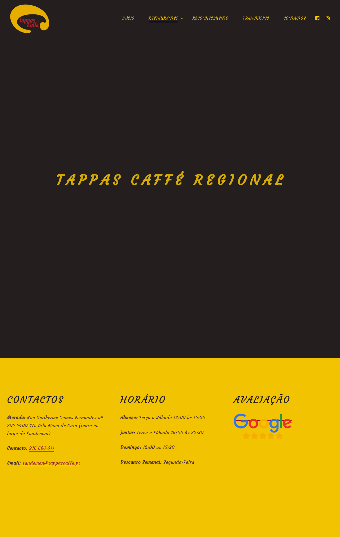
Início (128, 18)
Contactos (294, 18)
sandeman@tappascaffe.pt (51, 463)
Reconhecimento (210, 18)
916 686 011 (41, 448)
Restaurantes (163, 18)
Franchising (256, 18)
